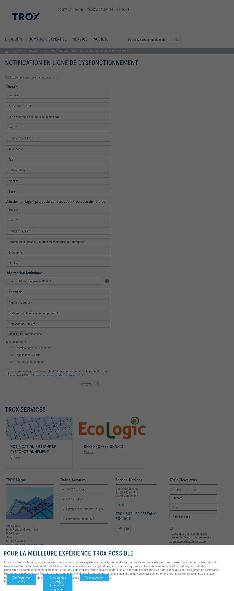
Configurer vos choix (22, 579)
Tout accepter (94, 577)
